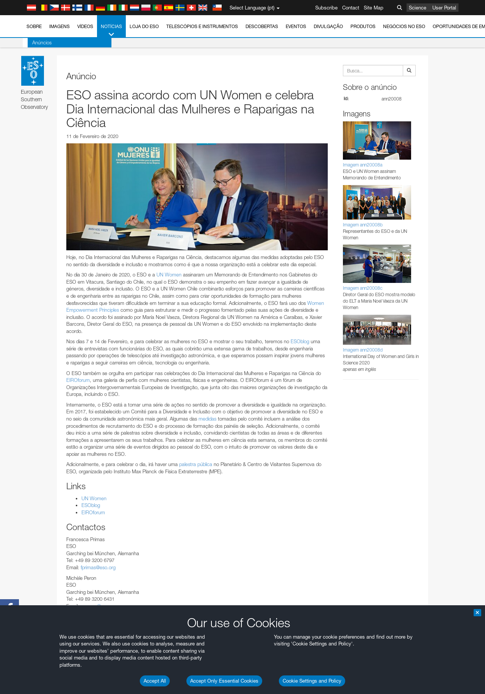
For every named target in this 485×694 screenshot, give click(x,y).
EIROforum (78, 380)
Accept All (155, 681)
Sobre (34, 26)
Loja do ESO (144, 26)
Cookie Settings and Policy (312, 681)
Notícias (111, 31)
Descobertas (262, 26)
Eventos (296, 26)
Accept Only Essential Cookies (224, 681)
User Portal (444, 8)
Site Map (373, 8)
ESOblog (300, 341)
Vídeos (85, 26)
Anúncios (37, 42)
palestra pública (195, 464)
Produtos (362, 26)
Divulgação (328, 26)
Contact (350, 8)
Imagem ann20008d (363, 350)
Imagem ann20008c (362, 288)
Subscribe (326, 8)
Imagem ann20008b (363, 225)
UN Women (168, 275)
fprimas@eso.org (98, 567)
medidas (207, 419)
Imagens (59, 26)
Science (417, 8)
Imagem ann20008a (362, 165)
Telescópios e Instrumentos (202, 26)
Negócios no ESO (404, 26)
